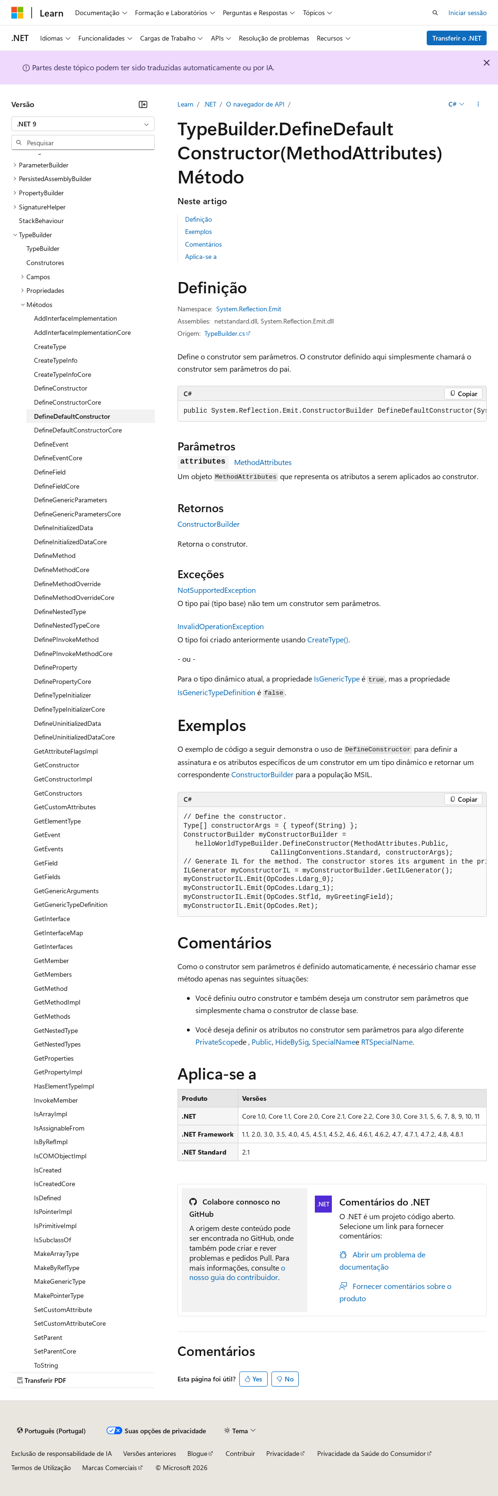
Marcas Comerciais (109, 1467)
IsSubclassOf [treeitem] (52, 1239)
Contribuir (240, 1453)
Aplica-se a (201, 256)
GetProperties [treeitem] (54, 1058)
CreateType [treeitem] (50, 346)
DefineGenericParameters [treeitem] (70, 499)
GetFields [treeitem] (47, 876)
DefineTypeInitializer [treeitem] (62, 694)
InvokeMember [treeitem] (56, 1100)
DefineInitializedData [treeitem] (63, 527)
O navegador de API (255, 104)
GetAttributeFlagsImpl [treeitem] (66, 751)
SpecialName (333, 1042)
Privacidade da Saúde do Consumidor (371, 1453)
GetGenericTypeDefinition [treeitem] (71, 904)
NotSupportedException (216, 590)
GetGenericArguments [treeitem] (66, 890)
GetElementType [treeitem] (57, 820)
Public (262, 1042)
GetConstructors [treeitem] (58, 793)
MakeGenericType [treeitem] (59, 1281)
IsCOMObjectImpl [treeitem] (60, 1155)
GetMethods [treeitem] (52, 1016)
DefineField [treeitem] (50, 471)
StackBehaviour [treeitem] (41, 220)
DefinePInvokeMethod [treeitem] (66, 639)
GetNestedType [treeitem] (56, 1030)
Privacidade (282, 1453)
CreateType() (327, 639)
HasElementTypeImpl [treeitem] (64, 1085)
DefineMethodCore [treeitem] (61, 569)
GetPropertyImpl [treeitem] (58, 1071)
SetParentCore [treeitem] (55, 1350)
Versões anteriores (149, 1453)
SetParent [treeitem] (48, 1337)
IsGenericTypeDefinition (216, 692)
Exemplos (198, 231)
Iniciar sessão (467, 12)
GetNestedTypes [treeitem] (57, 1043)
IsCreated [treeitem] (47, 1169)
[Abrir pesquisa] (435, 12)
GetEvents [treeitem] (48, 848)
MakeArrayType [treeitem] (56, 1253)
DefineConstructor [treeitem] (60, 387)
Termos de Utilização (41, 1467)
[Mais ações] (478, 104)
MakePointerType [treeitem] (59, 1295)
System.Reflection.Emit (248, 308)
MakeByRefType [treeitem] (56, 1267)
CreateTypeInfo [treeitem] (55, 360)
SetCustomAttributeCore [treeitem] (70, 1323)
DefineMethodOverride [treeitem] (67, 583)
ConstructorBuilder (208, 524)
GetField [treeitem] (46, 862)
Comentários (203, 244)
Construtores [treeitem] (45, 262)
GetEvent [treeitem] (47, 834)
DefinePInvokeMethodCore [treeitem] (73, 653)
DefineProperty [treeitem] (55, 667)
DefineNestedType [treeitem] (60, 611)
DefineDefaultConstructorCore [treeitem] (78, 429)
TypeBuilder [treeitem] (42, 248)
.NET (209, 104)
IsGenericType (337, 678)
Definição (198, 219)
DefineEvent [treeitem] (51, 444)
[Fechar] (143, 104)
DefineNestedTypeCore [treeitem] (67, 625)
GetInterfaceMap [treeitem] (58, 932)
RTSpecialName (387, 1042)
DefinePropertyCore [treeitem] (62, 681)
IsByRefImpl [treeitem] (51, 1141)
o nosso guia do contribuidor (237, 1272)
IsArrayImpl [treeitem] (50, 1113)
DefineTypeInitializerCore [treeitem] (69, 709)
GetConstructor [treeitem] (56, 764)
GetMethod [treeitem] (51, 988)
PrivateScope (216, 1042)
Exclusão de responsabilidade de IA (61, 1453)
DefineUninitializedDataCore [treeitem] (74, 736)
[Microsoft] (17, 13)
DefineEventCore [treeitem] (58, 457)
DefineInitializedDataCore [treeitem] (70, 541)
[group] (332, 411)
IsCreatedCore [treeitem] (54, 1183)
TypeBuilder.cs (224, 333)
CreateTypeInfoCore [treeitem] (62, 374)
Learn (185, 104)
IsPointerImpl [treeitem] (53, 1211)
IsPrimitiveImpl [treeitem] (55, 1225)
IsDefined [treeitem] (47, 1197)
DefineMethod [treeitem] (55, 555)
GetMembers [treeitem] (53, 974)
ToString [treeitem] (46, 1365)
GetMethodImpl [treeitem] (57, 1001)
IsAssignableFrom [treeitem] (59, 1127)
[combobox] (83, 124)
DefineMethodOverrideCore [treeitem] (74, 597)
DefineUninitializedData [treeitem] (67, 723)
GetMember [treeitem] (51, 960)
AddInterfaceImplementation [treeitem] (75, 318)
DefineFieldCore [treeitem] (56, 486)
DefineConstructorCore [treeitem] (67, 402)
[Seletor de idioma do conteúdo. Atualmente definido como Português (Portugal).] (51, 1430)
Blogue (197, 1453)
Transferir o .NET (456, 37)
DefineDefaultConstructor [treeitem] (72, 416)
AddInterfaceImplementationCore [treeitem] (82, 332)
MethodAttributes (263, 462)
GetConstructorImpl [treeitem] (63, 778)
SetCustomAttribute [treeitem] (63, 1309)
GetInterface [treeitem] (52, 918)
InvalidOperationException (220, 626)
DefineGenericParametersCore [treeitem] (77, 513)
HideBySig (292, 1042)
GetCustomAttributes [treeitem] (65, 806)
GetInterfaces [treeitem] (53, 946)
